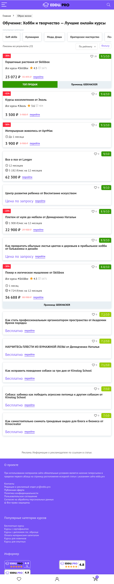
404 (39, 105)
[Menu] (4, 4)
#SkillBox (23, 68)
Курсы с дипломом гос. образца (21, 532)
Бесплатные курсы (14, 525)
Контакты (9, 483)
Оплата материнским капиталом (21, 535)
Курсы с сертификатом (16, 528)
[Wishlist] (19, 579)
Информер (11, 554)
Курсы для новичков (15, 538)
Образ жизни (24, 15)
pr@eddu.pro (43, 486)
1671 (42, 68)
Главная (7, 15)
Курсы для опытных (15, 541)
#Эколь (22, 106)
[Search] (108, 4)
